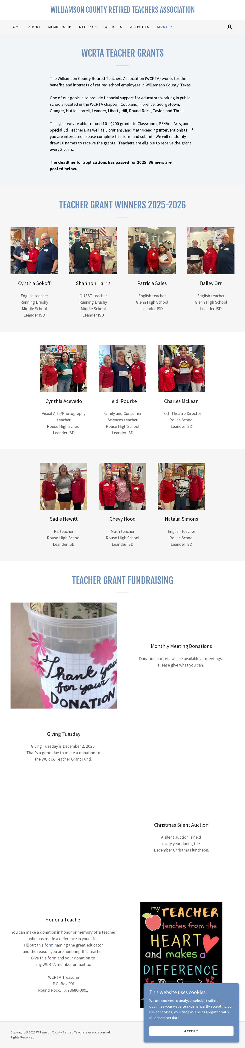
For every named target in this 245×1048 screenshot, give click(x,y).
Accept (191, 1040)
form (49, 945)
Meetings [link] (88, 27)
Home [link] (16, 27)
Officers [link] (113, 27)
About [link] (34, 27)
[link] (122, 11)
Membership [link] (60, 27)
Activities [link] (140, 27)
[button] (165, 27)
